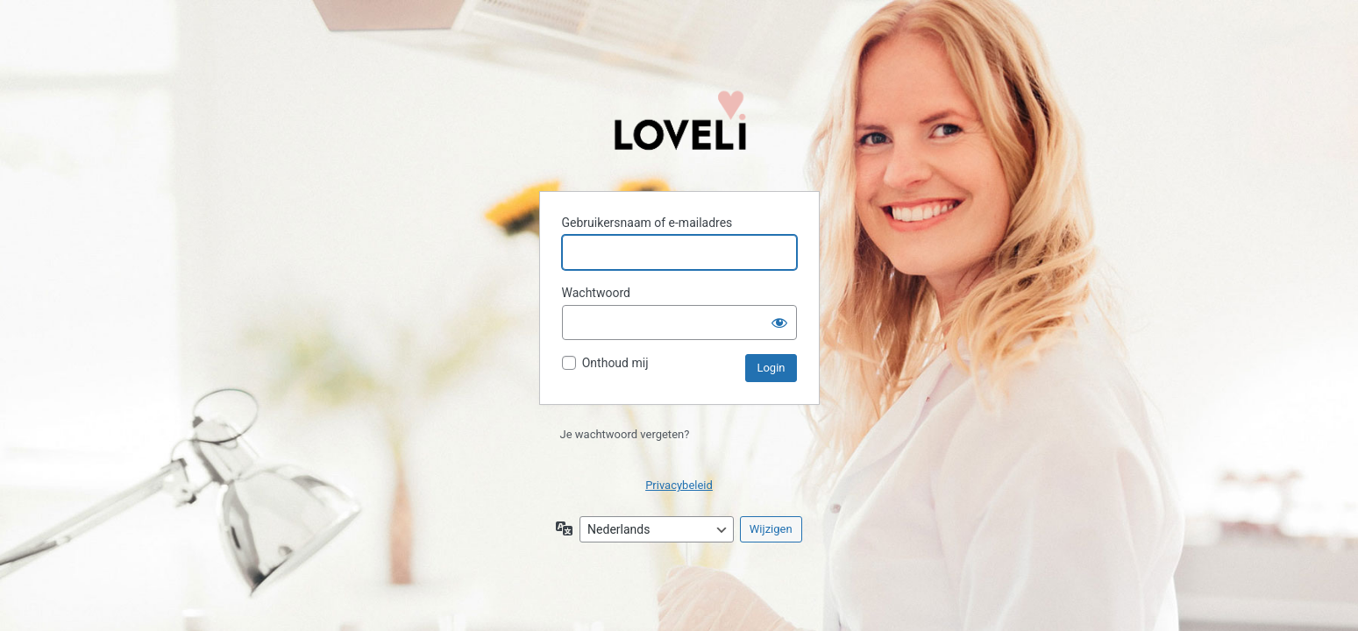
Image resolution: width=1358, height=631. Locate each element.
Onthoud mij (615, 363)
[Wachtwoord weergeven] (779, 322)
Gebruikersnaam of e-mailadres (647, 223)
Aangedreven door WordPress (679, 129)
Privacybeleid (679, 485)
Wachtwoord (596, 293)
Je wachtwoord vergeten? (625, 434)
